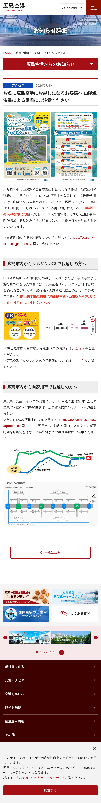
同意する (50, 790)
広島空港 (14, 7)
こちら (80, 348)
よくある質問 (75, 614)
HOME (7, 52)
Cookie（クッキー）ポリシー (39, 777)
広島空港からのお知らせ (50, 64)
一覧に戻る (50, 552)
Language (72, 7)
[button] (37, 652)
